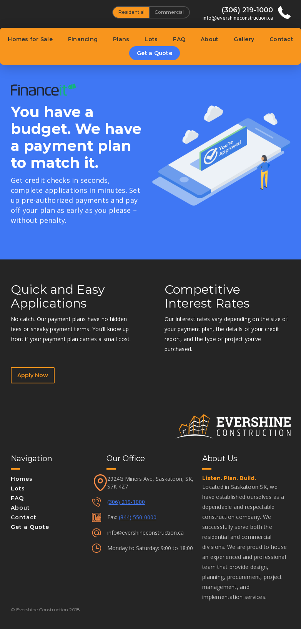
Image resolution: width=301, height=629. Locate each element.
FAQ (179, 39)
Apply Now (32, 375)
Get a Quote (154, 53)
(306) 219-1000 (126, 501)
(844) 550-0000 (137, 517)
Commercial (169, 12)
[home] (55, 10)
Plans (121, 39)
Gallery (244, 39)
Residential (131, 12)
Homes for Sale (30, 39)
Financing (83, 39)
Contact (281, 39)
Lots (151, 39)
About (209, 39)
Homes (22, 478)
